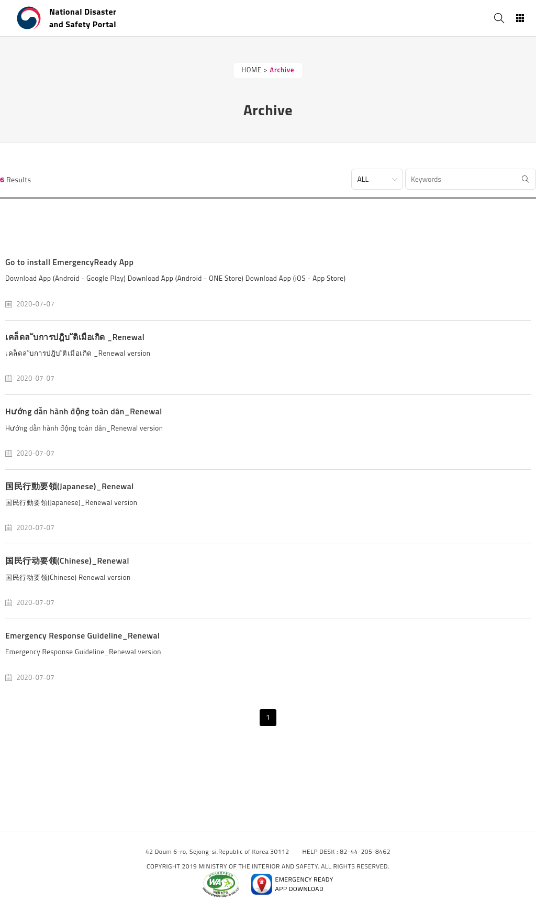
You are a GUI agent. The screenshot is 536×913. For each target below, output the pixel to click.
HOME (252, 70)
